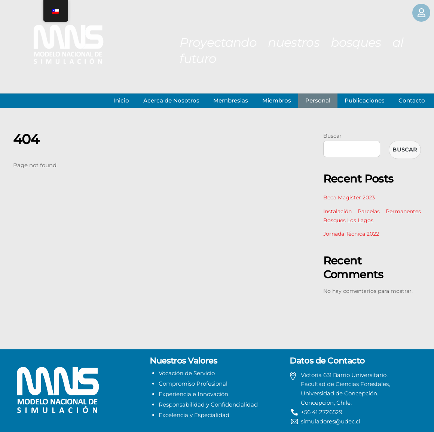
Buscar (332, 135)
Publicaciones (365, 100)
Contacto (411, 100)
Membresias (230, 100)
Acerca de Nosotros (171, 100)
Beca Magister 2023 (349, 197)
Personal (317, 100)
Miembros (276, 100)
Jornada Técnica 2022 (351, 233)
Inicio (121, 100)
